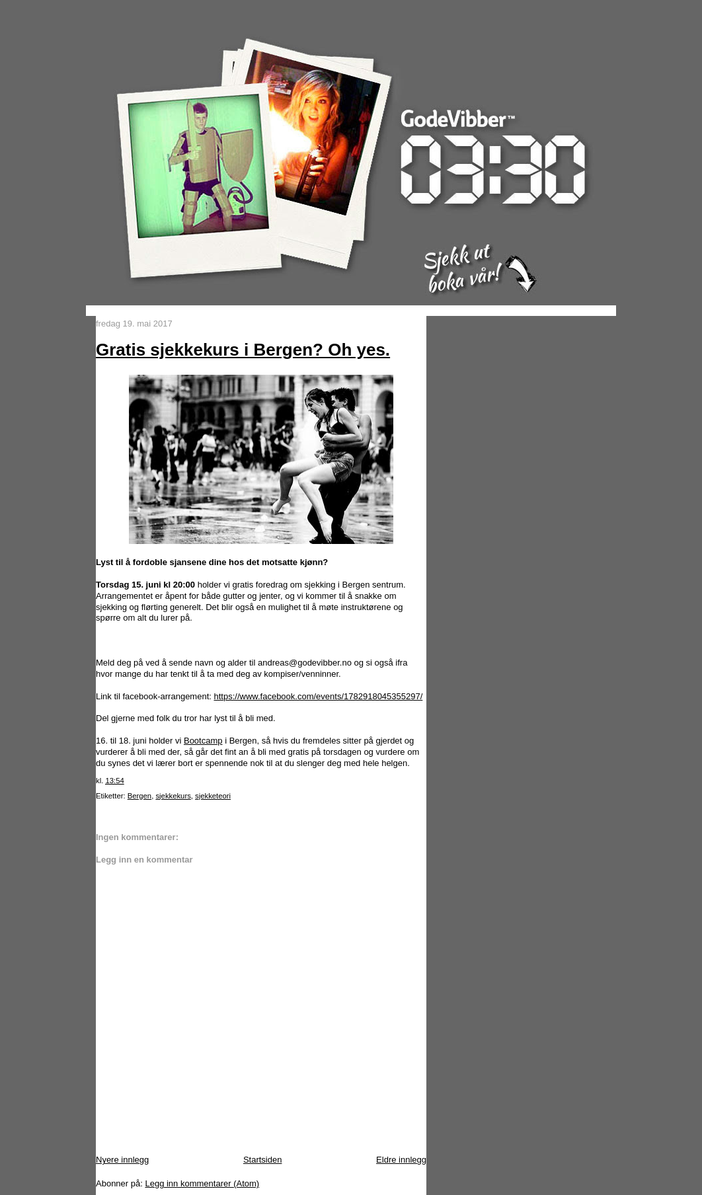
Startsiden (262, 1160)
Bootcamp (203, 741)
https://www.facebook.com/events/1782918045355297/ (318, 696)
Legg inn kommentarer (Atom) (202, 1183)
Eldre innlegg (401, 1160)
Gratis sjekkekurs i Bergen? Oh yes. (243, 350)
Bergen (139, 796)
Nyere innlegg (122, 1160)
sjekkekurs (172, 796)
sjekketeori (213, 796)
